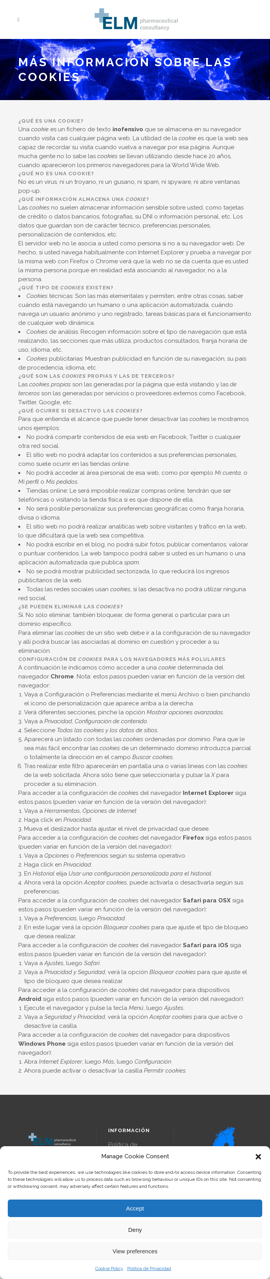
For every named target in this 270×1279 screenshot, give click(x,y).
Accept (135, 1208)
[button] (258, 1157)
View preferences (135, 1251)
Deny (135, 1229)
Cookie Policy (109, 1268)
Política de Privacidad (149, 1268)
